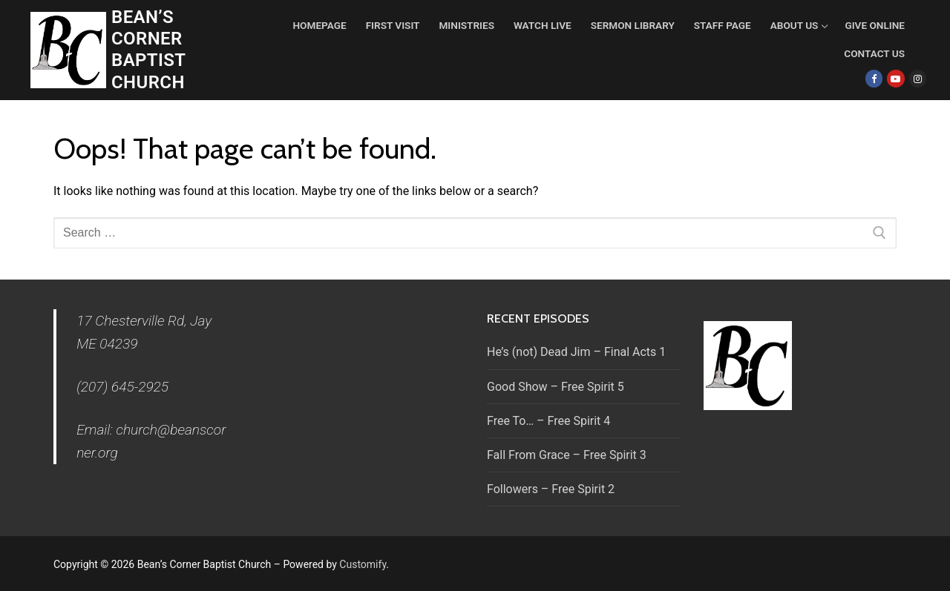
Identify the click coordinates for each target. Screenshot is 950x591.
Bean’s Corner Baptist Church (148, 50)
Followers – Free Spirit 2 (551, 489)
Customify (362, 564)
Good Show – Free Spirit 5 (555, 387)
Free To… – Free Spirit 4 (548, 421)
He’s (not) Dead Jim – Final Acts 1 (576, 352)
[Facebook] (873, 78)
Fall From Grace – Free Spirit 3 (566, 455)
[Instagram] (917, 78)
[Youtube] (895, 78)
